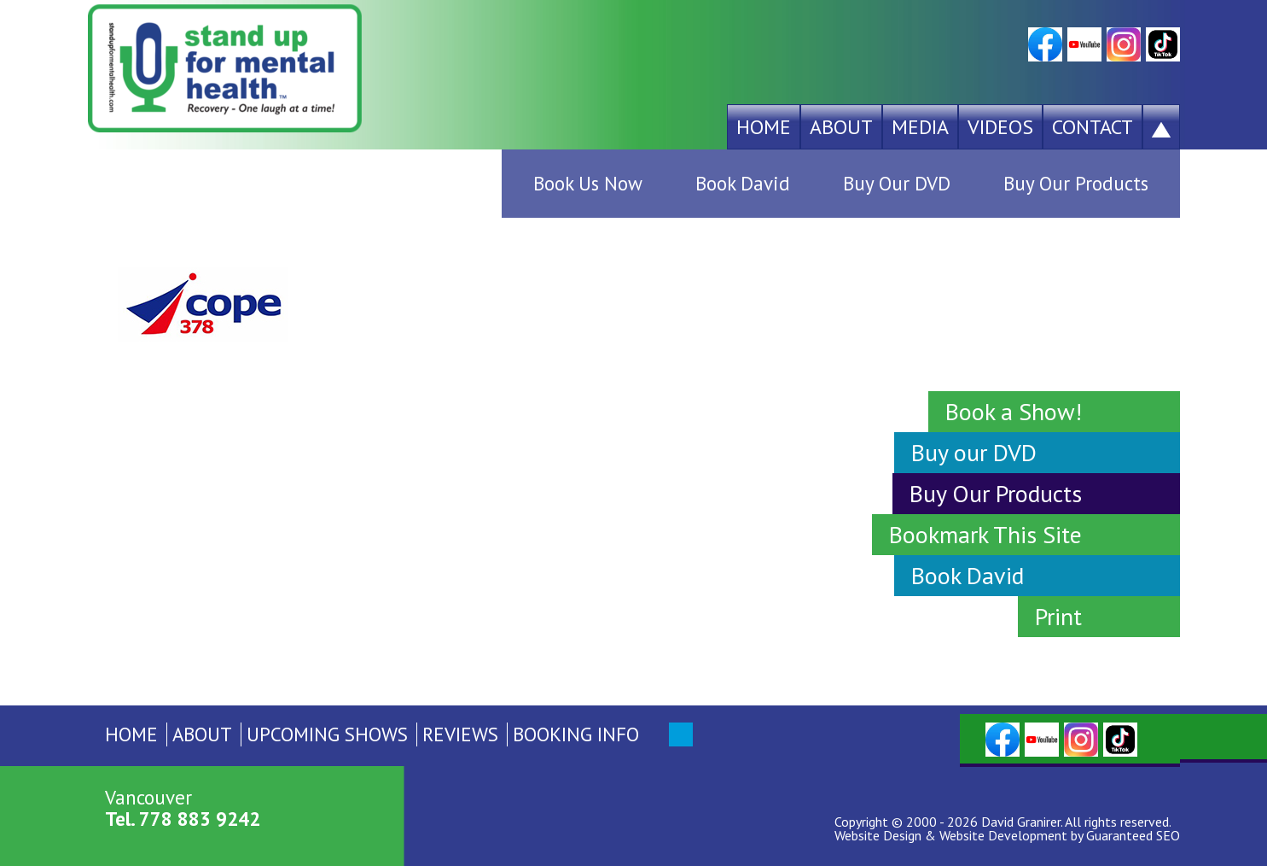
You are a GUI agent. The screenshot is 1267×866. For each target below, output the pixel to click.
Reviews (460, 734)
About (841, 127)
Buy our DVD (974, 452)
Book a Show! (1013, 411)
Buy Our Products (1075, 183)
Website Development (1003, 835)
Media (920, 127)
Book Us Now (587, 183)
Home (763, 127)
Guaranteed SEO (1133, 835)
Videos (1000, 127)
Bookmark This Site (985, 534)
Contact (1092, 127)
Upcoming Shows (327, 734)
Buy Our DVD (896, 183)
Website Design (877, 835)
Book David (742, 183)
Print (1058, 616)
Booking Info (576, 734)
